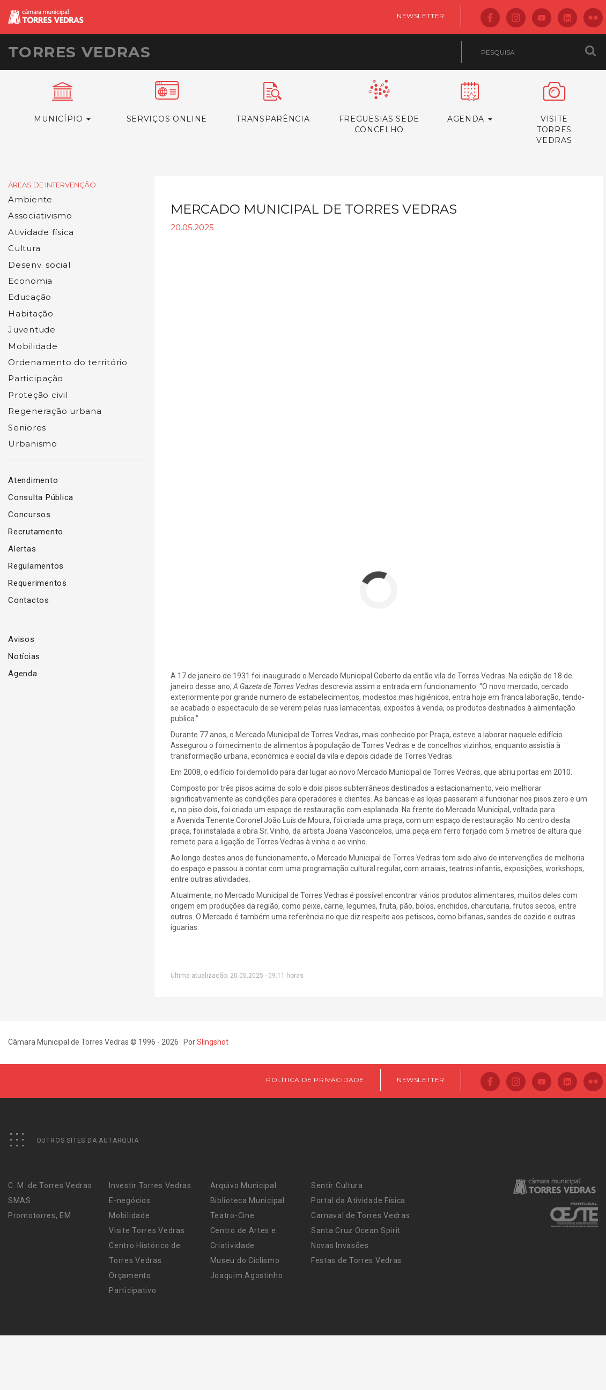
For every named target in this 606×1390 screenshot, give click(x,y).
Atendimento (33, 480)
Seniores (27, 427)
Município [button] (62, 103)
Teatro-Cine (232, 1215)
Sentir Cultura (337, 1185)
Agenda (23, 673)
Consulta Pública (40, 497)
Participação (35, 378)
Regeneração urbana (55, 411)
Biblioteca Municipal (247, 1200)
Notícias (24, 656)
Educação (29, 297)
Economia (30, 281)
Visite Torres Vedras (146, 1230)
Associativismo (40, 215)
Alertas (22, 549)
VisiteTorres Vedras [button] (554, 113)
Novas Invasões (340, 1245)
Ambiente (30, 199)
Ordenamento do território (68, 362)
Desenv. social (39, 265)
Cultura (24, 248)
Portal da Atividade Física (358, 1200)
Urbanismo (32, 444)
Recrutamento (35, 532)
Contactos (28, 600)
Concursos (29, 514)
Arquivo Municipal (243, 1185)
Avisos (21, 639)
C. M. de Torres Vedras (50, 1185)
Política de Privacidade (315, 1080)
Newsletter (421, 16)
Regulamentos (36, 566)
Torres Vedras (79, 52)
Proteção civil (38, 395)
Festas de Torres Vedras (356, 1260)
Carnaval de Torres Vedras (360, 1215)
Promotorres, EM (39, 1215)
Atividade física (41, 232)
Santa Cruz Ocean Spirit (356, 1230)
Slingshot (212, 1042)
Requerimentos (37, 583)
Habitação (31, 313)
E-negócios (129, 1200)
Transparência (273, 103)
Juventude (32, 329)
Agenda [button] (470, 103)
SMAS (19, 1200)
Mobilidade (33, 346)
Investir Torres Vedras (150, 1185)
